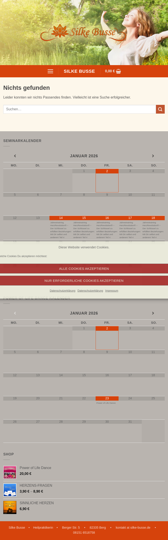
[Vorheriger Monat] (14, 156)
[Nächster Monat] (153, 156)
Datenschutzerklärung (62, 290)
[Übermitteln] (160, 109)
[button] (50, 71)
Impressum (111, 290)
